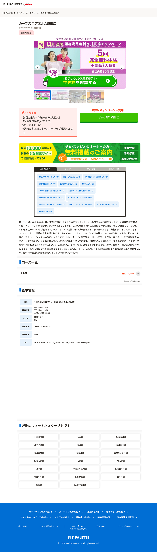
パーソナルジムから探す (41, 511)
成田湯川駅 (121, 444)
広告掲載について (78, 528)
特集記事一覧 (104, 517)
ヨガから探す (93, 511)
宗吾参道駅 (80, 476)
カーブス (29, 13)
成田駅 (80, 444)
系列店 (19, 13)
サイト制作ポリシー (49, 526)
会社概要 (22, 526)
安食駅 (39, 484)
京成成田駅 (121, 436)
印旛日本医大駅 (80, 468)
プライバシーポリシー (128, 526)
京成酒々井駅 (121, 468)
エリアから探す (62, 517)
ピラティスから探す (115, 511)
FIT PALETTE (7, 13)
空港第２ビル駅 (121, 452)
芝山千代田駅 (80, 484)
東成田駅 (80, 452)
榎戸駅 (39, 468)
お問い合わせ (77, 526)
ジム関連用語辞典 (125, 517)
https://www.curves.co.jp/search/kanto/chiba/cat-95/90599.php (62, 342)
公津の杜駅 (39, 444)
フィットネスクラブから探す (34, 517)
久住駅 (80, 436)
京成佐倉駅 (39, 460)
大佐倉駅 (121, 460)
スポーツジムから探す (69, 511)
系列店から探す (83, 517)
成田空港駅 (39, 452)
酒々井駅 (121, 476)
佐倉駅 (80, 460)
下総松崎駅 (39, 436)
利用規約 (100, 526)
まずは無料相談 (108, 117)
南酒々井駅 (39, 476)
